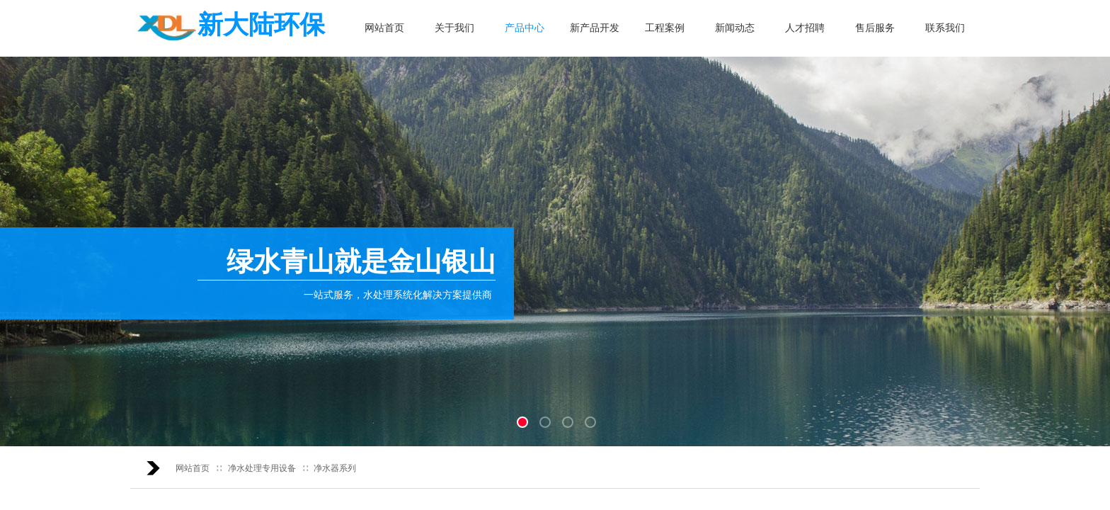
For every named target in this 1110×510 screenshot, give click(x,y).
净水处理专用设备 (262, 468)
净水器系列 (335, 468)
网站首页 (193, 468)
